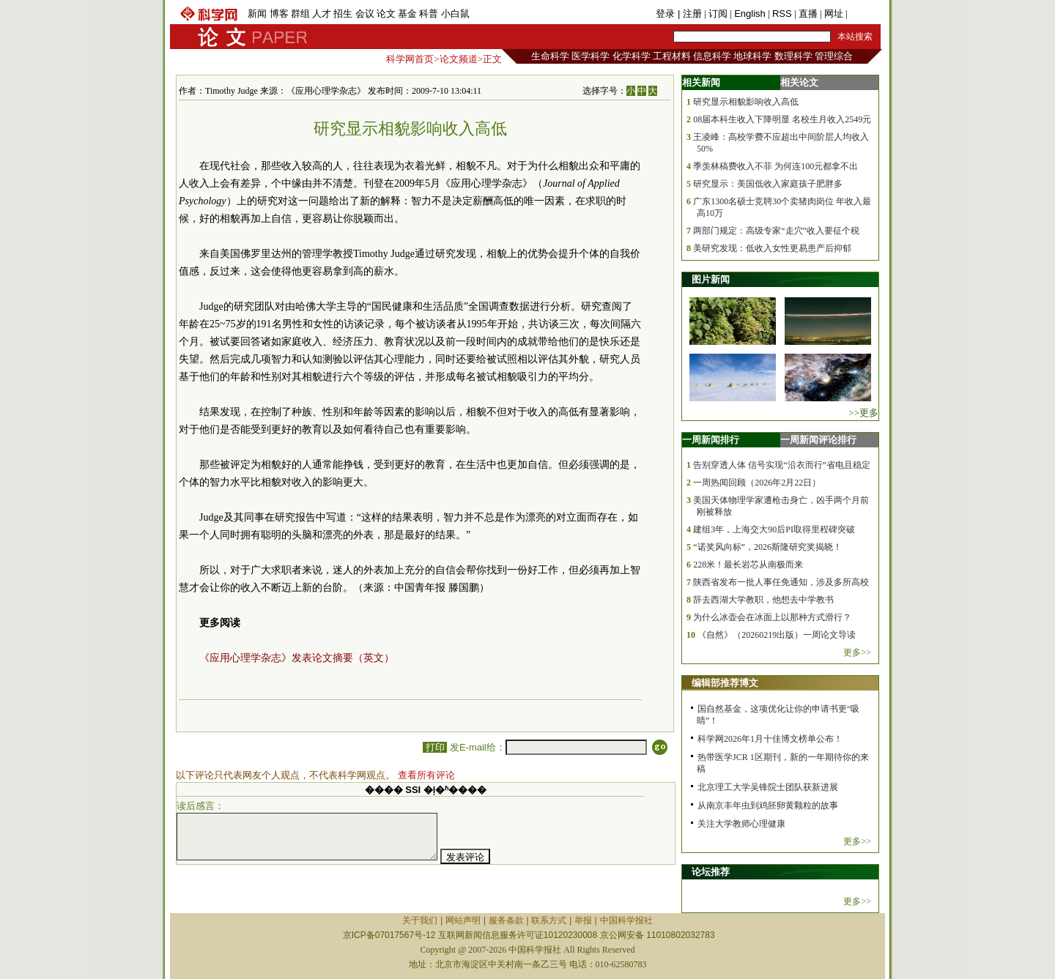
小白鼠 (455, 13)
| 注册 (690, 13)
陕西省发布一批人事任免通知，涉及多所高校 (781, 582)
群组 (300, 13)
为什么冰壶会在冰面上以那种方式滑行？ (772, 617)
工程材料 (672, 56)
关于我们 (419, 920)
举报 (583, 920)
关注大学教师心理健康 (741, 824)
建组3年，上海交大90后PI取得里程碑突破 (774, 529)
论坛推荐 (711, 871)
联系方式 (548, 920)
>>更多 (863, 412)
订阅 (718, 13)
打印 (435, 747)
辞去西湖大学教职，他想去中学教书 (763, 600)
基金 (407, 13)
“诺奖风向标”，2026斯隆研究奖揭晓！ (767, 547)
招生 (342, 13)
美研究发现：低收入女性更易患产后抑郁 (772, 248)
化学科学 (631, 56)
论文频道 (459, 58)
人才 (321, 13)
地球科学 (752, 56)
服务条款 (506, 920)
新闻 (257, 13)
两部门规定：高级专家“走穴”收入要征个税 (776, 231)
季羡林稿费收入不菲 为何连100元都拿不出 (775, 166)
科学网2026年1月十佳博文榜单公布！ (770, 739)
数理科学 (793, 56)
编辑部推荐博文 (725, 682)
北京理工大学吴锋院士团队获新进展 (767, 787)
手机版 (864, 13)
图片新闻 (711, 279)
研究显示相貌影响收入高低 (746, 102)
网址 (833, 13)
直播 (808, 13)
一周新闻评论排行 (818, 439)
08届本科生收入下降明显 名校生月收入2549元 (782, 119)
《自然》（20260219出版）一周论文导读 (776, 635)
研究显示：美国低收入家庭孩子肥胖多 (768, 184)
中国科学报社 (626, 920)
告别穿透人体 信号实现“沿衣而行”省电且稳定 (781, 465)
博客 (279, 13)
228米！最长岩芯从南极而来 (748, 564)
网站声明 (463, 920)
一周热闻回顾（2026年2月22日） (757, 482)
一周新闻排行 (710, 439)
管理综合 (834, 56)
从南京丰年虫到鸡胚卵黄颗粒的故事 (767, 805)
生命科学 (550, 56)
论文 (386, 13)
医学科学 (590, 56)
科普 (428, 13)
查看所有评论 (426, 775)
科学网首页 (410, 58)
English (750, 13)
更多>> (857, 652)
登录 (667, 13)
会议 (364, 13)
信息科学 (712, 56)
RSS (782, 13)
